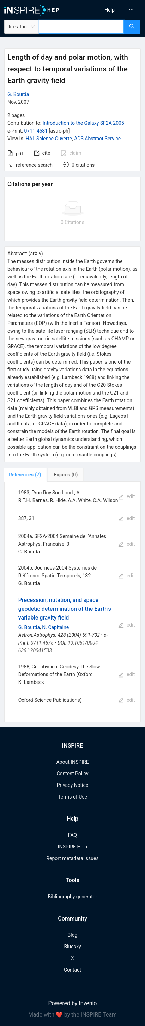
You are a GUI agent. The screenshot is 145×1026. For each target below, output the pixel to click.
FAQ (72, 835)
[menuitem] (109, 10)
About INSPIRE (72, 762)
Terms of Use (72, 797)
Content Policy (72, 773)
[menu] (110, 10)
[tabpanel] (72, 602)
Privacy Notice (72, 785)
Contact (72, 970)
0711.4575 (42, 643)
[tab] (26, 475)
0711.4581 (36, 131)
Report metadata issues (72, 858)
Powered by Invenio (72, 1003)
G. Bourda (18, 94)
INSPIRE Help (72, 846)
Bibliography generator (72, 896)
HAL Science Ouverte (49, 138)
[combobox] (81, 27)
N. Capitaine (55, 627)
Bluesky (72, 946)
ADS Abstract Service (97, 138)
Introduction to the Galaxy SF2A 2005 (83, 123)
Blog (73, 935)
